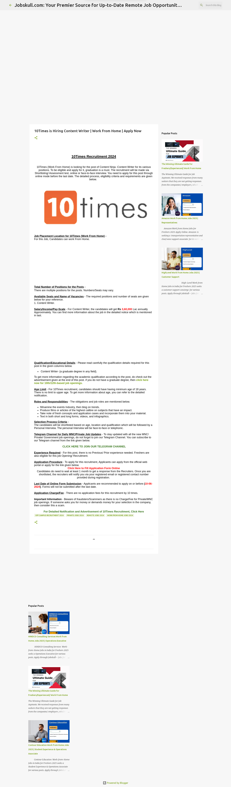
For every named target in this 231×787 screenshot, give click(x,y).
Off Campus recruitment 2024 (49, 515)
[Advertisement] (115, 101)
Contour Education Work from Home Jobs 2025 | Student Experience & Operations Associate (48, 749)
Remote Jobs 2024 (95, 515)
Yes (131, 16)
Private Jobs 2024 (75, 515)
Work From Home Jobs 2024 (120, 515)
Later (101, 16)
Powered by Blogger (115, 783)
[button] (36, 138)
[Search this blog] (206, 5)
